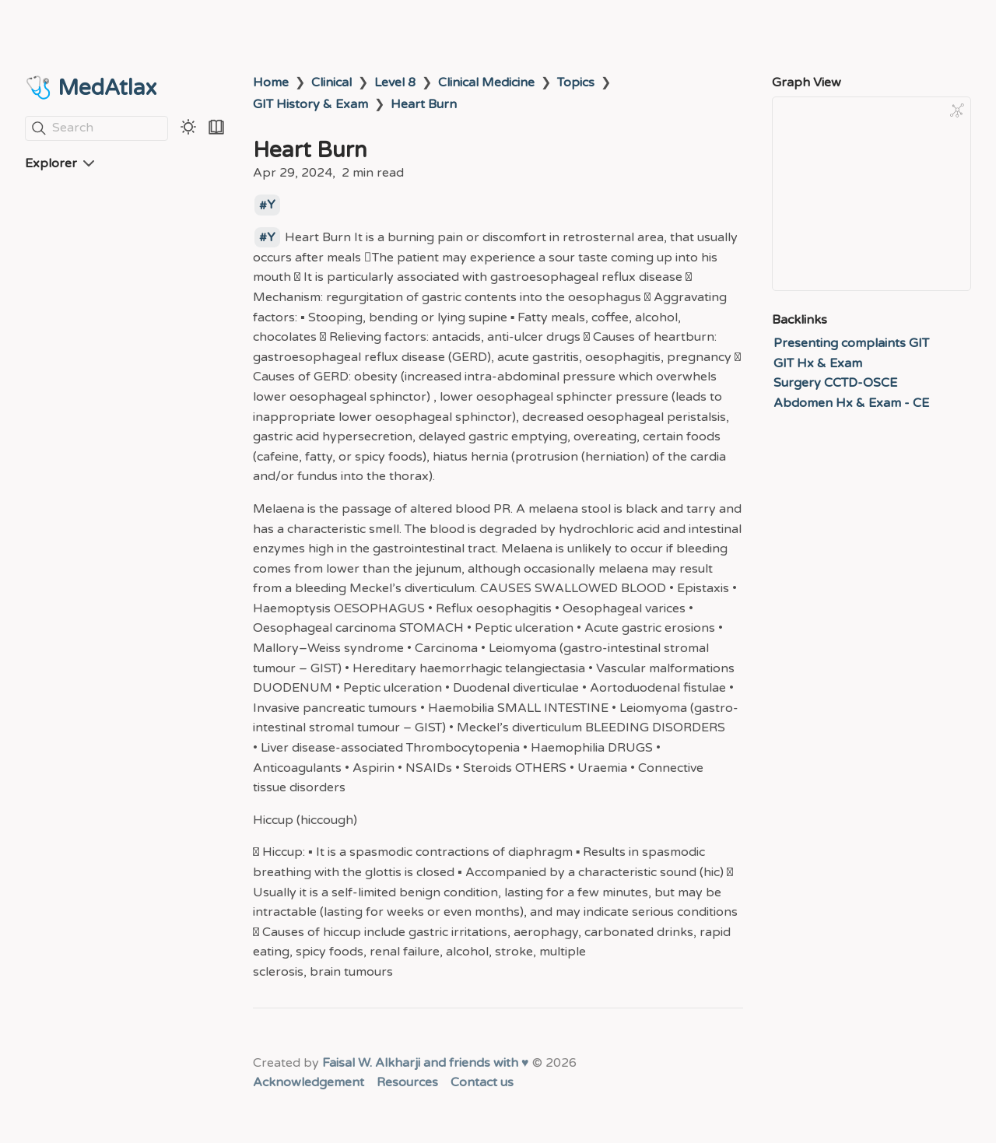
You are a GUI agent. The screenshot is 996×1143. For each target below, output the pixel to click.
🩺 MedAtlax (90, 88)
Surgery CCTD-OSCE (835, 383)
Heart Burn (424, 104)
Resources (407, 1082)
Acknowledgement (308, 1082)
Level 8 (395, 82)
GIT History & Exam (310, 104)
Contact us (482, 1082)
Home (271, 82)
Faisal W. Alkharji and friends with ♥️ (425, 1063)
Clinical (331, 82)
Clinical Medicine (486, 82)
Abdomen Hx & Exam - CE (851, 403)
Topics (575, 82)
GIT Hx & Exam (817, 363)
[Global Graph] (957, 110)
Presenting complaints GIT (851, 343)
